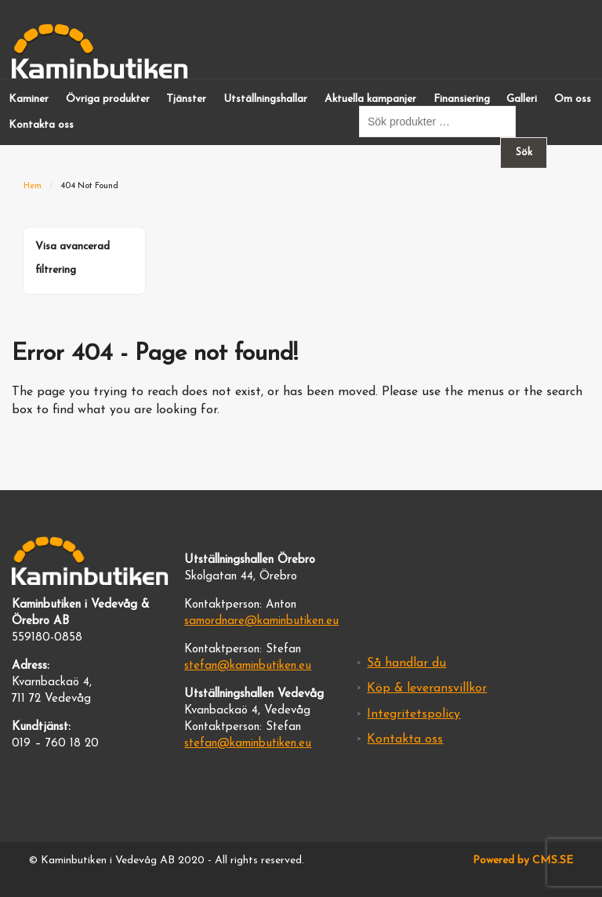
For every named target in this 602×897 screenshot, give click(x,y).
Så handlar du (406, 663)
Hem (33, 186)
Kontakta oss (41, 125)
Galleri (521, 99)
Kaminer (29, 99)
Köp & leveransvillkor (427, 688)
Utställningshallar (265, 99)
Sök (524, 152)
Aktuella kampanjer (370, 99)
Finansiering (461, 99)
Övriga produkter (108, 99)
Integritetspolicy (413, 714)
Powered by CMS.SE (523, 860)
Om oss (572, 99)
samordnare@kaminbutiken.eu (261, 621)
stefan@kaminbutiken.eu (247, 666)
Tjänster (186, 99)
